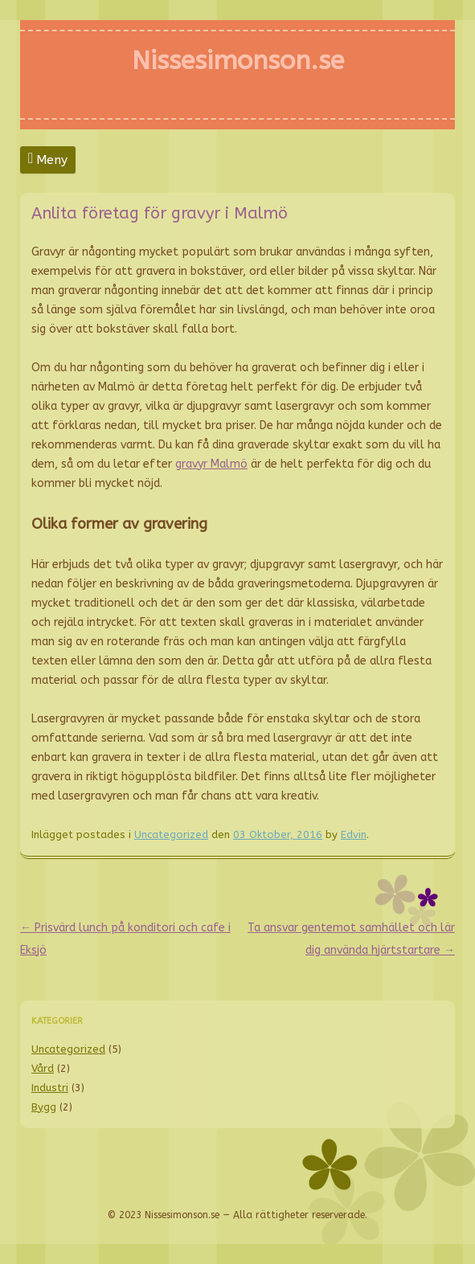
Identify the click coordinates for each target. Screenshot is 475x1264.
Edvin (353, 834)
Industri (49, 1088)
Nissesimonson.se (238, 60)
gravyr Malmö (211, 464)
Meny (52, 160)
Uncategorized (171, 834)
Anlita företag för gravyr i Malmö (159, 213)
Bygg (43, 1107)
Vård (42, 1068)
